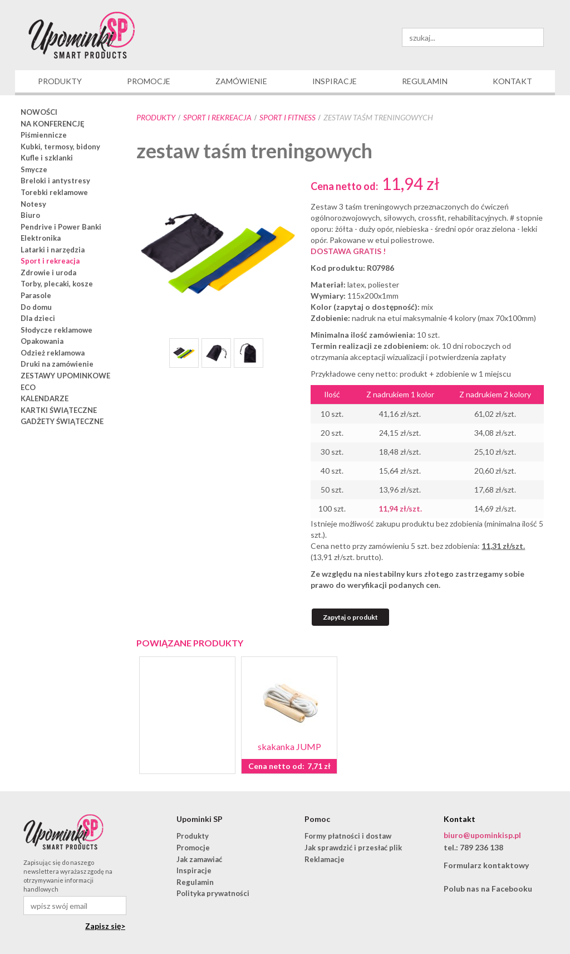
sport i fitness (287, 117)
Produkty (155, 117)
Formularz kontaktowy (486, 865)
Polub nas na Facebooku (488, 888)
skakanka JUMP (289, 746)
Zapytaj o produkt (350, 617)
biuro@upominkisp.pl (482, 835)
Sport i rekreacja (217, 117)
